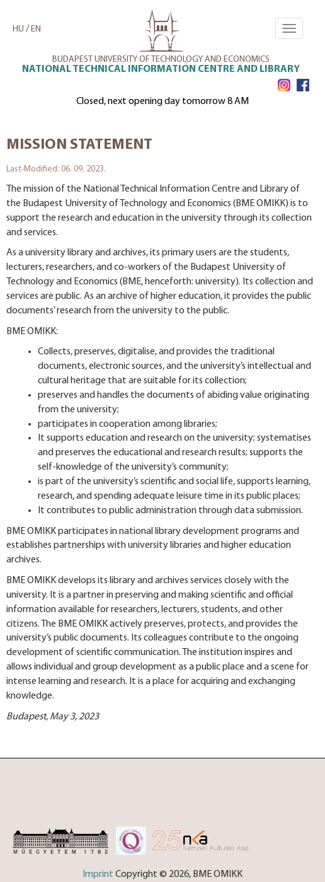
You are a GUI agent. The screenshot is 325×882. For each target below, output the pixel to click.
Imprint (98, 874)
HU (18, 29)
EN (36, 29)
